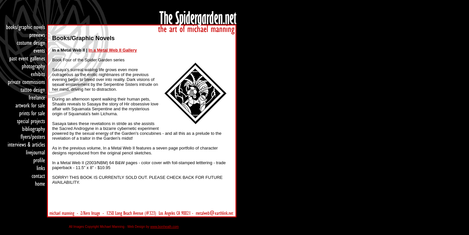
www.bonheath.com (164, 226)
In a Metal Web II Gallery (113, 50)
